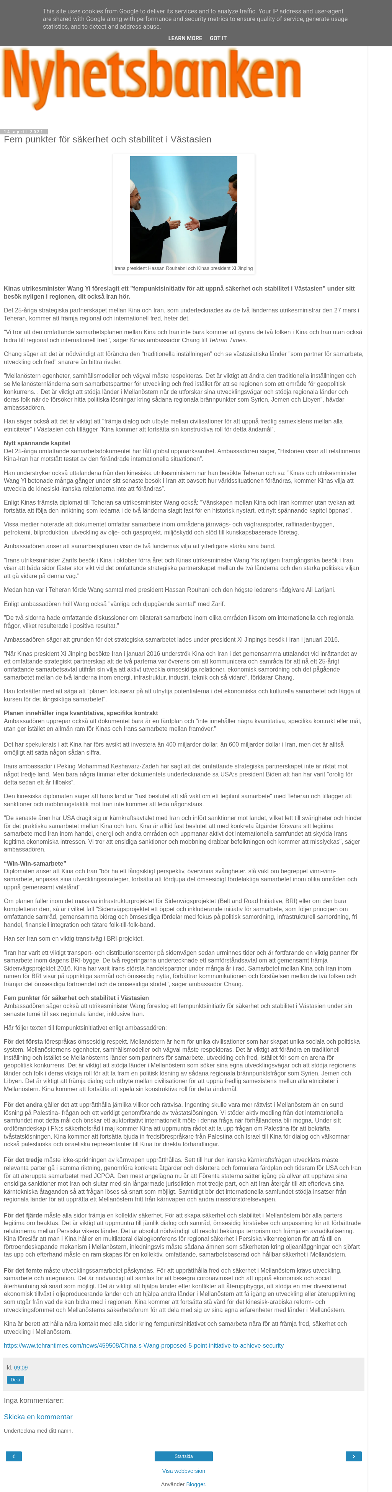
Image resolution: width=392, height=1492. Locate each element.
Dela (15, 1380)
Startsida (184, 1456)
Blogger (195, 1484)
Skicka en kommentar (38, 1417)
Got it (218, 38)
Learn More (185, 38)
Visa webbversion (184, 1471)
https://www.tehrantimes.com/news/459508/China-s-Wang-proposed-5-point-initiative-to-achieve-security (144, 1345)
